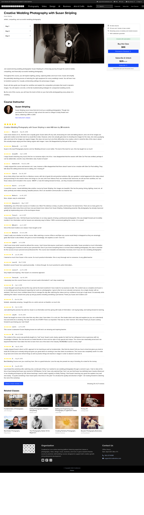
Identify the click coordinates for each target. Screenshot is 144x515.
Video (44, 6)
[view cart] (122, 1)
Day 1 (7, 26)
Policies (72, 470)
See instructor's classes (22, 118)
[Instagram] (50, 460)
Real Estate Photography (12, 431)
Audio (89, 6)
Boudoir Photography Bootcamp (91, 431)
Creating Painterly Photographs (65, 431)
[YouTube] (42, 460)
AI (59, 6)
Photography (33, 6)
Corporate (117, 6)
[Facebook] (46, 460)
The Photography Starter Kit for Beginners (40, 432)
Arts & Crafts (79, 6)
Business (67, 6)
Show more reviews (13, 384)
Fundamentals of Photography (13, 409)
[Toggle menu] (143, 6)
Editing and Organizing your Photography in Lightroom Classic (66, 410)
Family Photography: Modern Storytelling (39, 410)
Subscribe (126, 6)
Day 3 (7, 36)
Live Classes (134, 6)
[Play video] (69, 43)
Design (52, 6)
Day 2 (7, 31)
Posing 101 (84, 409)
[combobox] (104, 6)
